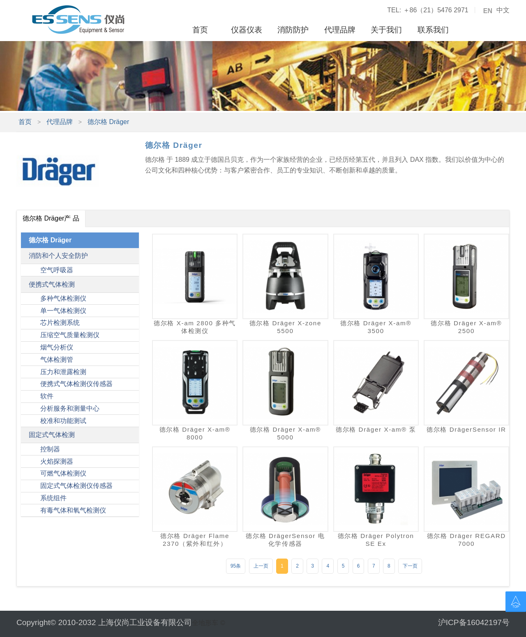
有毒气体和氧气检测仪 (73, 510)
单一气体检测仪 (63, 310)
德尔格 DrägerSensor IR (466, 429)
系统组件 (53, 497)
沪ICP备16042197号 (474, 622)
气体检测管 (56, 359)
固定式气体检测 (52, 434)
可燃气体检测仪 (63, 473)
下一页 (410, 566)
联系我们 (433, 29)
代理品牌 (339, 29)
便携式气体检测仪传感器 (76, 383)
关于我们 (386, 29)
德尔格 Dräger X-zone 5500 (285, 327)
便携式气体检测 (52, 284)
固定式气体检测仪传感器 (76, 485)
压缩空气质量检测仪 (69, 334)
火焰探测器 (56, 461)
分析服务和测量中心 (69, 408)
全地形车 (205, 622)
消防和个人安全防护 (58, 255)
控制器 (50, 449)
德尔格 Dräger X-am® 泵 (376, 429)
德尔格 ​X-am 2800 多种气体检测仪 (195, 327)
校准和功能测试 (63, 420)
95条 (236, 566)
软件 (46, 396)
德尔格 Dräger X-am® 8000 (195, 433)
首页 (200, 29)
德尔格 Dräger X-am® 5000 (285, 433)
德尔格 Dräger (108, 121)
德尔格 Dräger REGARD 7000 (466, 539)
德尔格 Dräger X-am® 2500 (466, 327)
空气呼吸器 (56, 270)
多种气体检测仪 (63, 298)
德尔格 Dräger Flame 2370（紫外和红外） (194, 539)
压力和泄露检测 (63, 371)
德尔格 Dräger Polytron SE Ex (376, 539)
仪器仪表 (246, 29)
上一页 (261, 566)
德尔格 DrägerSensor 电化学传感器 (285, 539)
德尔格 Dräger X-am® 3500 (375, 327)
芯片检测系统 (60, 322)
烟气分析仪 (56, 347)
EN (487, 11)
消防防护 (293, 29)
